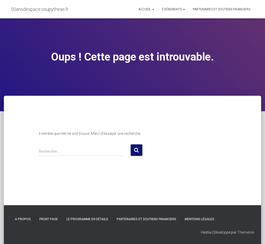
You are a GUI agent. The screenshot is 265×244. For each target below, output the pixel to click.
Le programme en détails (87, 219)
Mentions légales (199, 219)
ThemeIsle (245, 232)
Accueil (146, 9)
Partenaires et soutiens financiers (221, 9)
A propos (23, 219)
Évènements (173, 9)
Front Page (48, 219)
